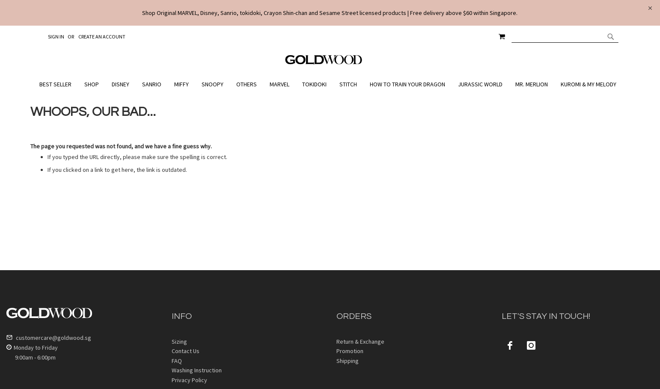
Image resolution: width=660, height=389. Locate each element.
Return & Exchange (360, 341)
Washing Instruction (197, 370)
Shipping (347, 361)
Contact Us (185, 351)
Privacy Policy (189, 380)
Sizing (179, 341)
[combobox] (564, 36)
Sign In (56, 36)
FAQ (177, 361)
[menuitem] (57, 84)
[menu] (330, 84)
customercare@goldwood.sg (48, 338)
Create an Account (101, 36)
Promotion (349, 351)
